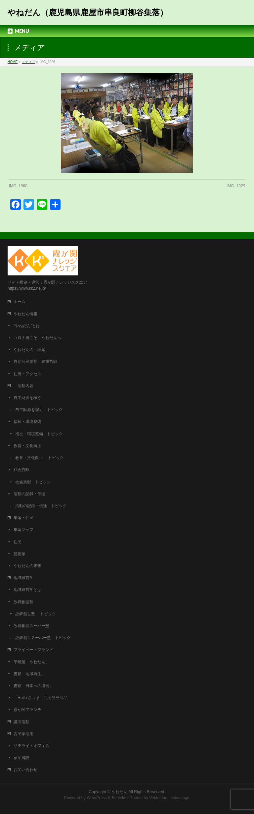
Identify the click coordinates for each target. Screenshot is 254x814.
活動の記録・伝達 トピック (41, 505)
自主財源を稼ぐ (27, 397)
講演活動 (21, 722)
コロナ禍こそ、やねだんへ (37, 337)
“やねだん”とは (27, 325)
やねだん (119, 791)
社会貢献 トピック (33, 482)
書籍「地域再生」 (31, 673)
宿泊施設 (21, 757)
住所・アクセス (27, 374)
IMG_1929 (236, 186)
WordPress (97, 797)
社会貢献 (21, 469)
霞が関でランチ (27, 709)
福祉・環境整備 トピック (39, 434)
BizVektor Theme (127, 797)
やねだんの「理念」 (31, 349)
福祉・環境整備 (27, 421)
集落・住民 (25, 517)
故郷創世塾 (23, 602)
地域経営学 (23, 577)
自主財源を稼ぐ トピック (39, 409)
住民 (17, 542)
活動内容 (25, 385)
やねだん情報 (25, 314)
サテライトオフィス (31, 745)
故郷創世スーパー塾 (31, 625)
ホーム (19, 301)
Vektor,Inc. (158, 797)
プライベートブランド (33, 649)
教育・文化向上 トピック (39, 457)
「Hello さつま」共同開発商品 (40, 697)
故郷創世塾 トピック (35, 613)
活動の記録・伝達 (29, 494)
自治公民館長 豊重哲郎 (35, 361)
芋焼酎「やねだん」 (31, 662)
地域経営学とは (27, 589)
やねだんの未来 (27, 565)
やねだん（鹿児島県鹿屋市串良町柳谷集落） (88, 12)
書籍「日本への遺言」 (35, 685)
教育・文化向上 (27, 445)
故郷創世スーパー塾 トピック (43, 637)
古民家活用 (23, 733)
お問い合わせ (25, 769)
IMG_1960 (18, 186)
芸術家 (19, 554)
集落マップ (23, 529)
